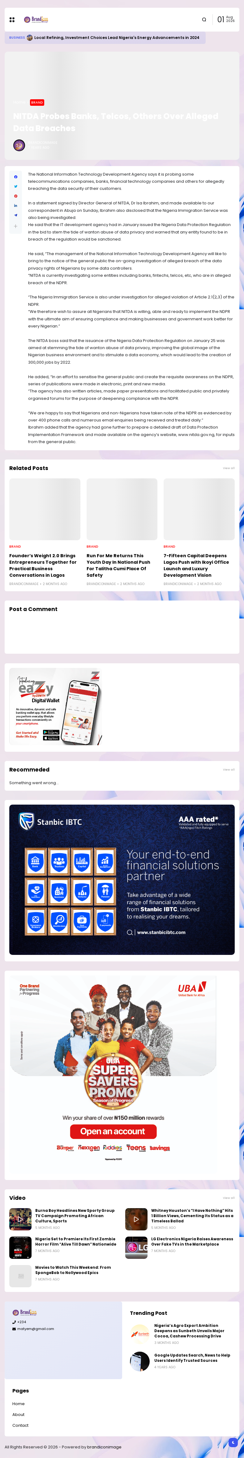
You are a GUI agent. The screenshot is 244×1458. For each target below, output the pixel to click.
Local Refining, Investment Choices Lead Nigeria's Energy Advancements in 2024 (116, 37)
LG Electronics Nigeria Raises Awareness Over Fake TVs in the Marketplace (192, 1242)
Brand (37, 102)
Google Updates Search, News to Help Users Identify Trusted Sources (192, 1358)
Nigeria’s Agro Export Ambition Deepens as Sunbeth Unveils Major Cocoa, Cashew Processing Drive (189, 1331)
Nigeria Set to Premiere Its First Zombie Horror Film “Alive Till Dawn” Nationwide (75, 1242)
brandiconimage (104, 1447)
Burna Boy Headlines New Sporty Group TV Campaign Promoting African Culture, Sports (75, 1216)
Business (17, 37)
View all (229, 468)
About (18, 1414)
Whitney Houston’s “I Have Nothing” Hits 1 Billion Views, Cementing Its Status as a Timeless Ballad (192, 1216)
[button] (15, 226)
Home (19, 102)
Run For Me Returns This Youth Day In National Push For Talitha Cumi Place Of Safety (118, 565)
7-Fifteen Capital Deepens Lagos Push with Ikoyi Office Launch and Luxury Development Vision (196, 565)
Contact (20, 1425)
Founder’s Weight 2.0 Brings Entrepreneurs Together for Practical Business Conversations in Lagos (43, 565)
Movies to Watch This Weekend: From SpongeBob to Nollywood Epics (73, 1270)
